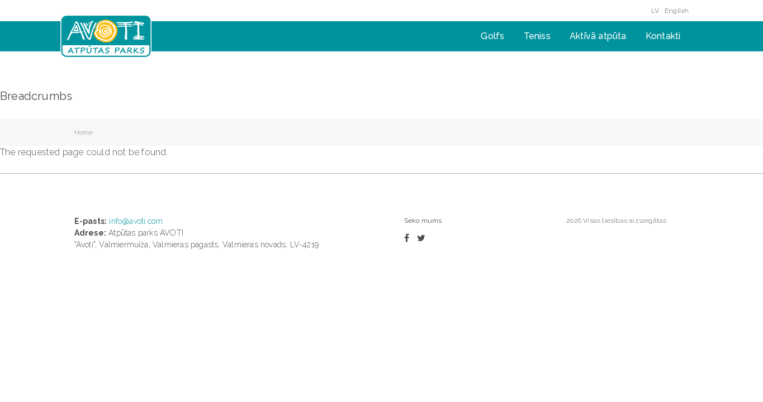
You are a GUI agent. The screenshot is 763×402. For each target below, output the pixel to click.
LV (655, 11)
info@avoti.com (136, 221)
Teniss (537, 36)
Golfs (492, 36)
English (677, 11)
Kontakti (663, 36)
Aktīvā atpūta (598, 36)
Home (83, 132)
